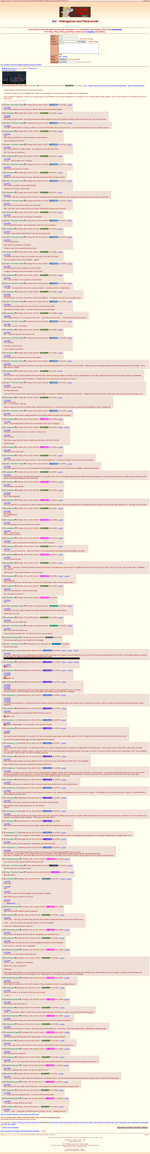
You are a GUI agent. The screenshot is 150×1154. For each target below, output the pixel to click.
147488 (70, 321)
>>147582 (7, 933)
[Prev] (14, 1122)
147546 (64, 832)
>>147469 (7, 159)
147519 (70, 606)
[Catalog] (20, 65)
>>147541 (7, 800)
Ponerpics (65, 1)
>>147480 (7, 266)
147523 (59, 637)
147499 (70, 410)
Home (58, 1)
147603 (61, 1106)
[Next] (146, 1122)
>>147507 (7, 523)
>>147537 (7, 759)
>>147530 (7, 675)
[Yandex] (14, 70)
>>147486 (7, 324)
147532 (76, 650)
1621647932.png (11, 68)
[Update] (38, 65)
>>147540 (7, 791)
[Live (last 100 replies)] (8, 1124)
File (60, 56)
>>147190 (7, 653)
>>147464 (7, 108)
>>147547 (7, 891)
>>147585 (7, 961)
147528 (66, 644)
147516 (61, 586)
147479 (60, 229)
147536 (64, 720)
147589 (62, 987)
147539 (64, 756)
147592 (67, 1016)
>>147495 (7, 430)
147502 (67, 427)
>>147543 (7, 824)
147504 (60, 455)
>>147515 (7, 600)
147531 (70, 650)
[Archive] (32, 65)
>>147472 (7, 184)
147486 (70, 301)
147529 (57, 650)
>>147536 (7, 746)
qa (6, 1)
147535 (64, 708)
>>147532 (7, 701)
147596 (67, 1049)
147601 (61, 1090)
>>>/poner (89, 32)
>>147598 (7, 1085)
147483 (60, 275)
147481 (60, 252)
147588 (67, 978)
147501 (61, 447)
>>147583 (7, 941)
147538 (64, 743)
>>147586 (7, 981)
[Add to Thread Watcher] (136, 85)
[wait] (6, 70)
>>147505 (7, 503)
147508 (61, 508)
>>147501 (7, 485)
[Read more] (11, 903)
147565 (60, 859)
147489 (60, 329)
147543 (64, 798)
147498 (54, 419)
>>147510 (7, 549)
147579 (64, 847)
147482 (70, 263)
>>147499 (7, 450)
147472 (70, 164)
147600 (66, 1082)
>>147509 (7, 541)
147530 (64, 650)
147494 (70, 382)
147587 (62, 958)
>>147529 (7, 665)
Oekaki (64, 56)
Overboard (33, 1)
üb (21, 1)
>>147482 (7, 286)
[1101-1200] (97, 1122)
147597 (62, 1057)
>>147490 (7, 364)
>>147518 (7, 620)
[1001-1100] (88, 1122)
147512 (61, 546)
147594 (67, 1032)
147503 (70, 463)
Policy (47, 1)
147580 (63, 878)
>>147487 (7, 332)
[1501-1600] (131, 1122)
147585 (62, 938)
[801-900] (73, 1122)
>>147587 (7, 990)
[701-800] (66, 1122)
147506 (61, 490)
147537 (64, 728)
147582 (67, 576)
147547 (64, 839)
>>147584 (7, 952)
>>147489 (7, 356)
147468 (70, 123)
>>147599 (7, 1093)
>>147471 (7, 175)
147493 (60, 371)
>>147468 (7, 147)
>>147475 (7, 215)
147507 (61, 500)
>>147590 (7, 1019)
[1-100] (18, 1122)
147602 (66, 1098)
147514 (61, 563)
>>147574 (7, 882)
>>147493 (7, 400)
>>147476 (7, 223)
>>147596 (7, 1068)
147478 (70, 220)
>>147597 (7, 1076)
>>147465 (7, 116)
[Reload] (26, 65)
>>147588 (7, 1002)
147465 (63, 105)
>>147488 (7, 341)
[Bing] (3, 70)
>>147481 (7, 278)
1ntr (9, 1)
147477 (60, 212)
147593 (62, 1024)
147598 (66, 1065)
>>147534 (7, 723)
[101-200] (25, 1122)
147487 (60, 313)
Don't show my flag (85, 39)
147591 (62, 1007)
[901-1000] (80, 1122)
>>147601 (7, 1109)
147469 (60, 131)
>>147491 (7, 374)
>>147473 (7, 195)
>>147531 (7, 686)
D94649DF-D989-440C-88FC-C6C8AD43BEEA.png (33, 68)
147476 (70, 200)
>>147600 (7, 1101)
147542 (64, 788)
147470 (70, 144)
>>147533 (7, 711)
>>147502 (7, 475)
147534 (64, 695)
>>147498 (7, 435)
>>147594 (7, 1052)
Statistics (41, 1)
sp (18, 1)
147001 (86, 85)
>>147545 (7, 842)
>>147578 (7, 900)
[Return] (13, 65)
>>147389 (7, 422)
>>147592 (7, 1035)
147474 (70, 181)
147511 (61, 538)
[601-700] (59, 1122)
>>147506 (7, 511)
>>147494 (7, 413)
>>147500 (7, 458)
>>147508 (7, 531)
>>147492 (7, 385)
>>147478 (7, 240)
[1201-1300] (106, 1122)
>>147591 (7, 1027)
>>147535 (7, 731)
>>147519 (7, 628)
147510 (61, 528)
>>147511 (7, 557)
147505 (61, 482)
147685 (70, 625)
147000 (78, 85)
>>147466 (7, 126)
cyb (16, 1)
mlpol (3, 1)
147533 (77, 662)
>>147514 (7, 589)
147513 (61, 554)
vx (12, 1)
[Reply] (90, 85)
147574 (63, 865)
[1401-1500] (123, 1122)
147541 (64, 779)
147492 (70, 361)
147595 (62, 1040)
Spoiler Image (92, 41)
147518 (60, 472)
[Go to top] (4, 1131)
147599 (61, 1073)
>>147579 (7, 909)
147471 (60, 156)
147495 (60, 397)
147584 (67, 930)
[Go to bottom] (5, 65)
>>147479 (7, 255)
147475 (60, 192)
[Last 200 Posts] (120, 85)
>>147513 (7, 579)
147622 (69, 878)
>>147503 (7, 609)
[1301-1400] (114, 1122)
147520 (61, 617)
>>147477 (7, 232)
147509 (61, 520)
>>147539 (7, 782)
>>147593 (7, 1043)
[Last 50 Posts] (98, 85)
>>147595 (7, 1060)
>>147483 (7, 294)
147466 (70, 104)
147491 (60, 353)
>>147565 (7, 887)
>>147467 (7, 134)
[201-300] (31, 1122)
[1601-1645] (140, 1122)
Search (52, 1)
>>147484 (7, 304)
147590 (67, 999)
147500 (60, 427)
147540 (64, 768)
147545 (57, 832)
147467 (60, 113)
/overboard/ (116, 29)
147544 (64, 811)
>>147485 (7, 316)
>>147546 (7, 850)
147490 (70, 338)
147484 (70, 283)
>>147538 (7, 771)
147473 (60, 172)
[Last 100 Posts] (109, 85)
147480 (70, 237)
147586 (67, 949)
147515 (61, 576)
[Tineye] (9, 70)
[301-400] (38, 1122)
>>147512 (7, 566)
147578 (65, 872)
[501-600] (52, 1122)
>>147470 (7, 167)
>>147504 (7, 493)
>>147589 (7, 1010)
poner (27, 1)
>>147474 (7, 203)
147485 (60, 291)
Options (146, 1)
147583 (62, 915)
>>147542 (7, 814)
